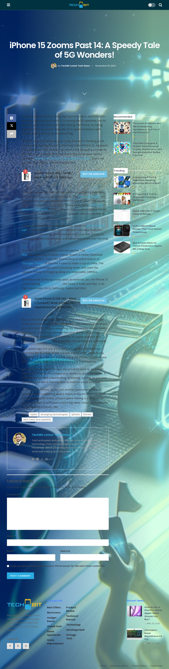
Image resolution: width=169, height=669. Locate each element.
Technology (73, 624)
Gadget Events (52, 619)
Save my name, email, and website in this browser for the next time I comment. (57, 566)
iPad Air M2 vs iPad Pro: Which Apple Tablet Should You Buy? (153, 613)
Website (65, 551)
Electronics (54, 612)
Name (11, 536)
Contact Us (156, 665)
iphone (76, 414)
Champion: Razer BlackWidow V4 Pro (153, 634)
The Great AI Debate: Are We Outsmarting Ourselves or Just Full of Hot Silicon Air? (147, 128)
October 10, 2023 (142, 204)
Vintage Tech (71, 636)
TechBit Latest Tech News (75, 65)
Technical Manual (72, 617)
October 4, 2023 (142, 218)
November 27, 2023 (143, 159)
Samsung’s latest (51, 284)
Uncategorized (75, 629)
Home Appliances (54, 633)
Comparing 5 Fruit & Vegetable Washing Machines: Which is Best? (147, 180)
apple (33, 414)
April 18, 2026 (140, 253)
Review (87, 414)
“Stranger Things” (33, 263)
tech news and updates (37, 419)
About (103, 665)
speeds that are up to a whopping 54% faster (62, 158)
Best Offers (54, 607)
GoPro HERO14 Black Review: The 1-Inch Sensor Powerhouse (147, 229)
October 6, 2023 (142, 187)
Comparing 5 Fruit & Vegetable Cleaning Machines (144, 197)
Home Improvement (55, 641)
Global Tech (54, 626)
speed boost (43, 341)
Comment (14, 494)
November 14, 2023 (142, 136)
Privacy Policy (139, 665)
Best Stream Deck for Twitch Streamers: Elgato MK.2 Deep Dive (147, 245)
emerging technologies (54, 414)
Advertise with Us (119, 665)
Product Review (71, 609)
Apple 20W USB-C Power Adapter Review (146, 212)
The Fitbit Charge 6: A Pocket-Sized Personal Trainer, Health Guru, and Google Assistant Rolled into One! (147, 149)
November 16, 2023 (105, 65)
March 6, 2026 (141, 236)
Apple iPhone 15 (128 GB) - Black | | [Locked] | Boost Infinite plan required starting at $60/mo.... (55, 303)
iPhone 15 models (89, 196)
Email (11, 551)
